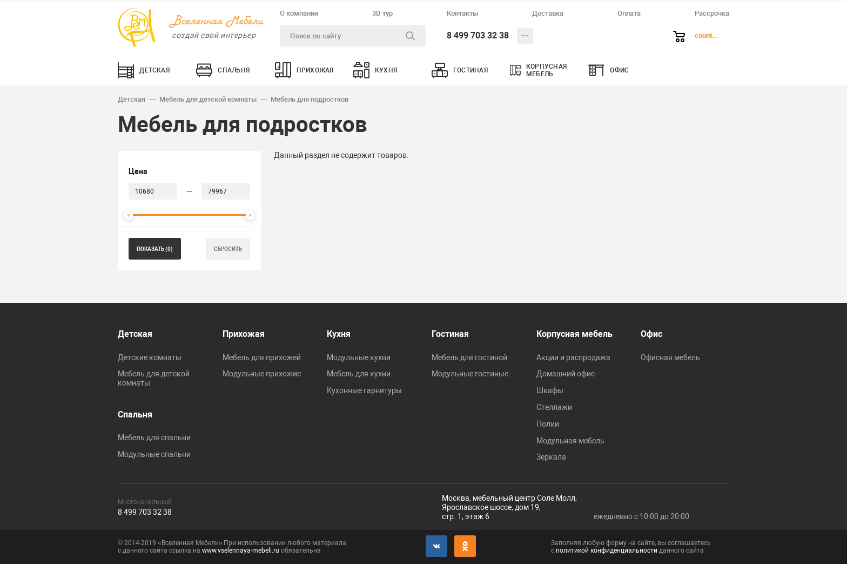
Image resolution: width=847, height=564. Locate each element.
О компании (299, 13)
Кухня (339, 334)
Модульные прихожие (262, 373)
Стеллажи (554, 407)
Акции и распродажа (573, 357)
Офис (651, 334)
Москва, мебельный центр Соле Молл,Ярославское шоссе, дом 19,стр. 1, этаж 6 (509, 507)
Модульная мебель (570, 440)
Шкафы (549, 390)
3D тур (382, 13)
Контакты (462, 13)
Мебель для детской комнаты (208, 99)
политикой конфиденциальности (606, 550)
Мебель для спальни (154, 437)
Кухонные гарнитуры (364, 390)
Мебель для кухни (359, 373)
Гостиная (450, 334)
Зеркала (551, 457)
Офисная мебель (670, 357)
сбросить (228, 249)
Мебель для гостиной (469, 357)
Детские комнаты (150, 357)
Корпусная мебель (574, 334)
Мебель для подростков (309, 99)
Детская (131, 99)
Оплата (629, 13)
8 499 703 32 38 (478, 35)
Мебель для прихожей (262, 357)
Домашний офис (565, 373)
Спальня (135, 414)
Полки (547, 424)
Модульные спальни (154, 454)
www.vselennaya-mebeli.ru (240, 550)
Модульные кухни (359, 357)
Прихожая (244, 334)
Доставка (547, 13)
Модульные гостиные (470, 373)
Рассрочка (712, 13)
